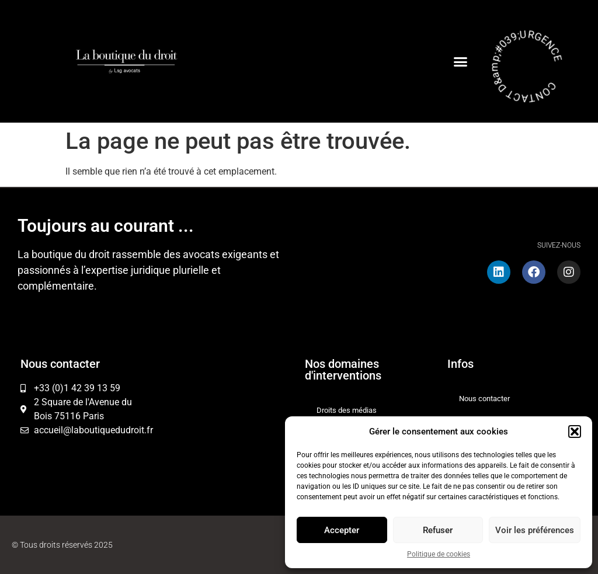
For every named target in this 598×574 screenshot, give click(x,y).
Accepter (341, 530)
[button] (574, 431)
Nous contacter (484, 398)
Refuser (438, 530)
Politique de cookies (438, 554)
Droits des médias (347, 410)
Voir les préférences (534, 530)
